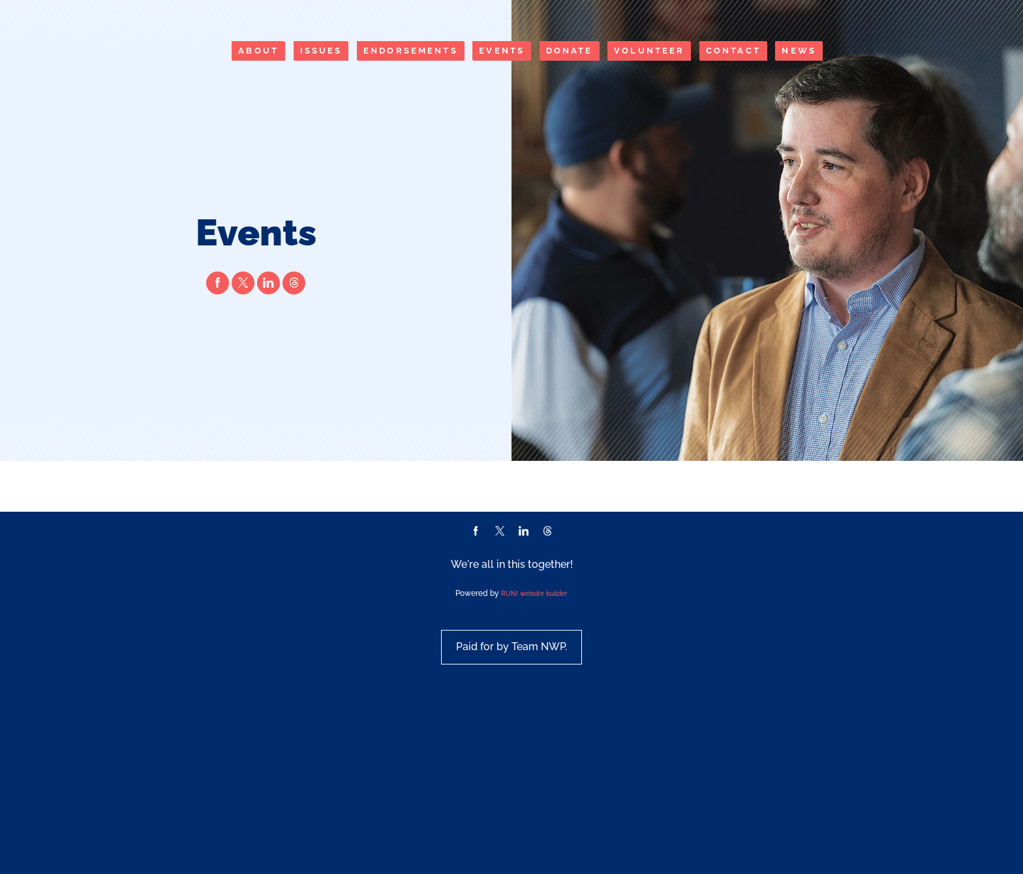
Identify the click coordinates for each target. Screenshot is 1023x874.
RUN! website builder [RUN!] (534, 733)
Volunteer (649, 50)
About (258, 50)
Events (502, 50)
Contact (733, 50)
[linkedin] (268, 307)
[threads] (293, 307)
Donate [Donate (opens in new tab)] (569, 50)
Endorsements (410, 50)
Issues (321, 50)
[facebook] (217, 307)
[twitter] (243, 307)
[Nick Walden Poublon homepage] (125, 76)
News (799, 50)
